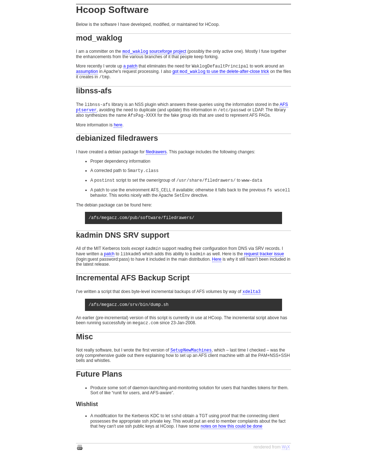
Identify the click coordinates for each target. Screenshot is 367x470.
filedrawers (156, 156)
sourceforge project (167, 52)
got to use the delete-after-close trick (220, 73)
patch (109, 264)
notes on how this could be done (231, 440)
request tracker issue (264, 264)
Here (216, 269)
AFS (284, 108)
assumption (87, 73)
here (118, 129)
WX (286, 461)
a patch (130, 67)
